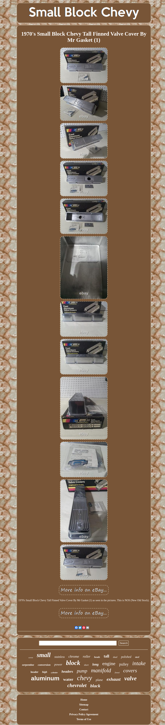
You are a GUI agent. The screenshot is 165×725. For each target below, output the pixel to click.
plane (99, 680)
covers (130, 670)
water (68, 679)
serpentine (28, 664)
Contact (83, 709)
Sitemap (83, 704)
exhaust (113, 679)
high (44, 672)
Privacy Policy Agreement (83, 714)
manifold (101, 670)
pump (82, 670)
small (44, 655)
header (34, 672)
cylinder (54, 672)
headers (67, 671)
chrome (73, 656)
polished (126, 656)
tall (106, 656)
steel (137, 657)
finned (117, 673)
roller (86, 656)
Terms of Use (83, 719)
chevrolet (76, 685)
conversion (44, 664)
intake (139, 663)
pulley (124, 664)
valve (130, 678)
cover (30, 657)
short (86, 665)
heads (97, 657)
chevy (84, 678)
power (58, 664)
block (73, 662)
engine (108, 663)
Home (83, 699)
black (95, 685)
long (95, 664)
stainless (59, 656)
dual (115, 657)
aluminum (45, 678)
